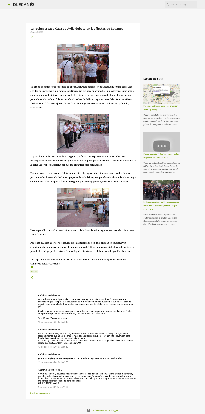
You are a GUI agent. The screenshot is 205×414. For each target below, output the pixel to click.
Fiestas (34, 271)
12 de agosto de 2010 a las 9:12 (53, 347)
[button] (31, 37)
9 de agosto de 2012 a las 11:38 (53, 387)
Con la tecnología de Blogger (102, 410)
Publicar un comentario (41, 393)
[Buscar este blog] (183, 4)
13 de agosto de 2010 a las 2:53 (53, 362)
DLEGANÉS (23, 4)
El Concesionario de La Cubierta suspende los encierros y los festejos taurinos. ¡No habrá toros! (161, 206)
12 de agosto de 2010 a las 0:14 (53, 322)
